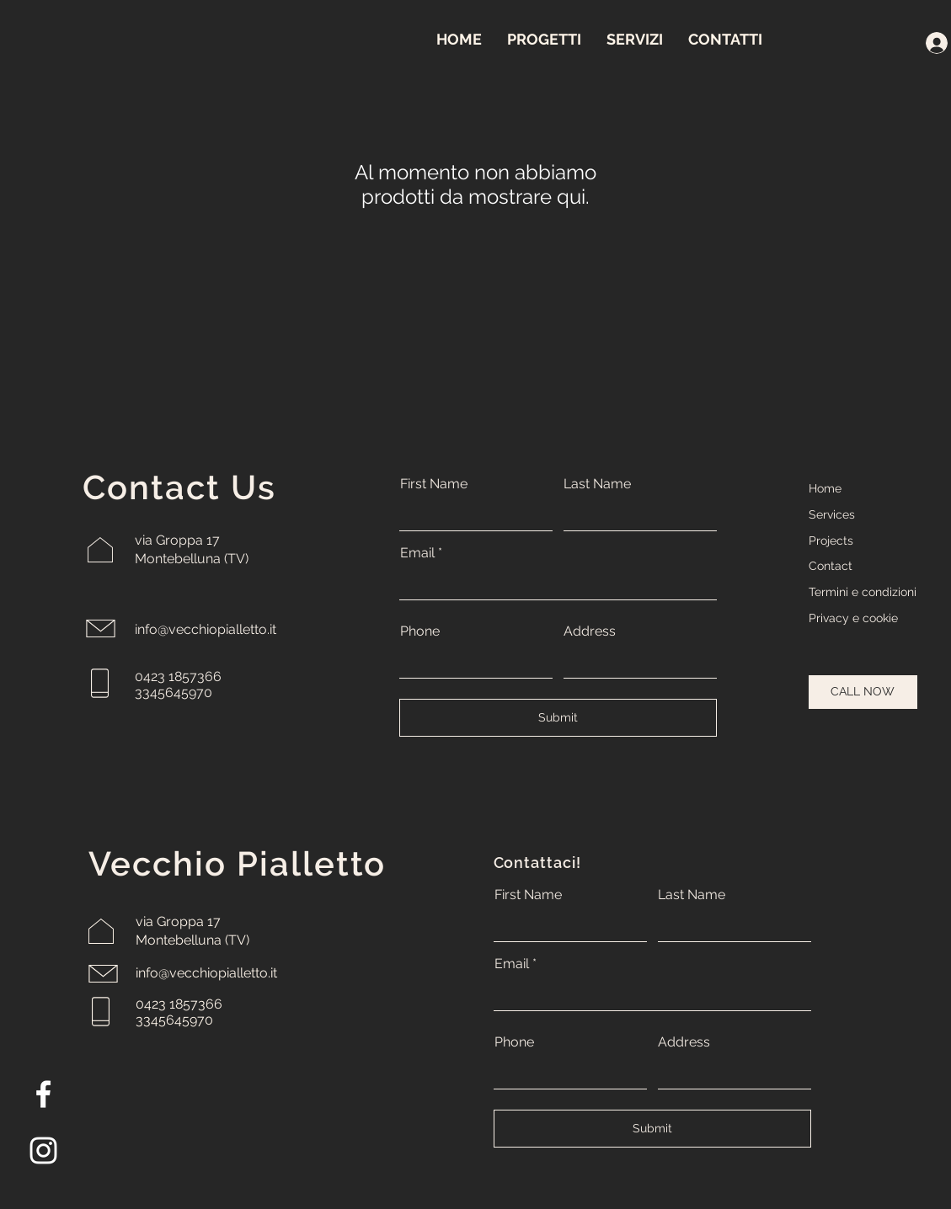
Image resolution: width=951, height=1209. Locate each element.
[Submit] (558, 718)
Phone (420, 631)
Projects (831, 540)
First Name (433, 484)
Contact (830, 566)
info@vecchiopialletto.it (205, 629)
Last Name (597, 484)
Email (417, 553)
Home (825, 488)
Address (590, 631)
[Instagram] (43, 1150)
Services (832, 514)
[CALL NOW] (863, 692)
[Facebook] (43, 1094)
